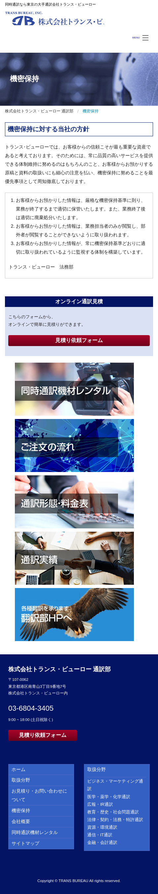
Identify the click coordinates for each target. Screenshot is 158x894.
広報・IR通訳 (100, 804)
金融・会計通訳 (102, 842)
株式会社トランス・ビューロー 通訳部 (54, 18)
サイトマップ (25, 843)
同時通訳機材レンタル (35, 832)
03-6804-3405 (31, 708)
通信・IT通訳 (99, 834)
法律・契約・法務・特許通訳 (115, 819)
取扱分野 (21, 780)
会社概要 (21, 821)
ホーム (18, 769)
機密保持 (21, 810)
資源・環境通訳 (102, 827)
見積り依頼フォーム (79, 340)
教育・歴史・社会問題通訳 (113, 811)
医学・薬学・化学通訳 (108, 796)
